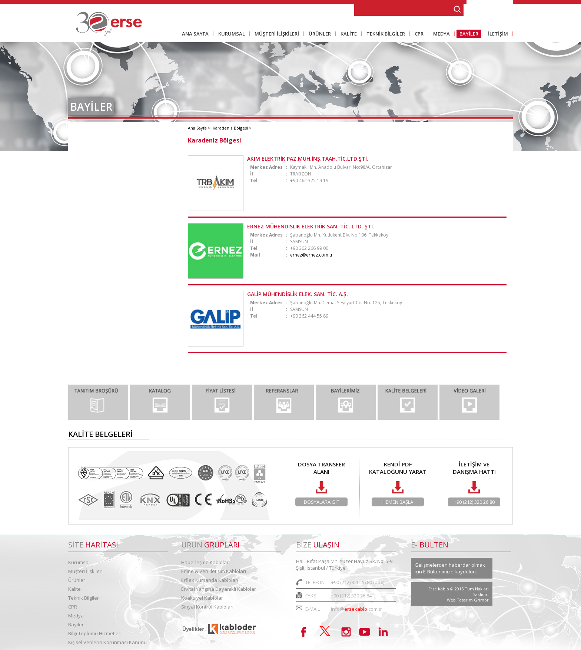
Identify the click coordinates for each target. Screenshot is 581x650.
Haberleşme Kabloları (205, 562)
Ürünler (76, 580)
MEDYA (440, 34)
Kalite (74, 589)
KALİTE (347, 34)
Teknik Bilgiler (83, 597)
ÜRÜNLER (318, 34)
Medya (76, 615)
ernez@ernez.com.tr (311, 255)
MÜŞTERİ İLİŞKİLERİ (275, 34)
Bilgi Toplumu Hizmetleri (95, 633)
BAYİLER (467, 34)
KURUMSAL (230, 34)
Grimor (481, 600)
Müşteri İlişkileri (85, 571)
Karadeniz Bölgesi (100, 222)
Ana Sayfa (198, 128)
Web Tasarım (460, 600)
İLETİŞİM (496, 34)
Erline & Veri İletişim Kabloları (213, 571)
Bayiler (76, 624)
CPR (418, 34)
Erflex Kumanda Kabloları (209, 580)
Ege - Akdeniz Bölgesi (104, 201)
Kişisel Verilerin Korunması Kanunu (107, 642)
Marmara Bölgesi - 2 (103, 160)
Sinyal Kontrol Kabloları (207, 606)
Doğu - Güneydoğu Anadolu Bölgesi (122, 243)
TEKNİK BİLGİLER (384, 34)
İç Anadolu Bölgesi (100, 181)
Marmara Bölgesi (99, 139)
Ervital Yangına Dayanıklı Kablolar (218, 589)
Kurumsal (79, 562)
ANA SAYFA (195, 33)
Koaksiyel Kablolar (202, 597)
